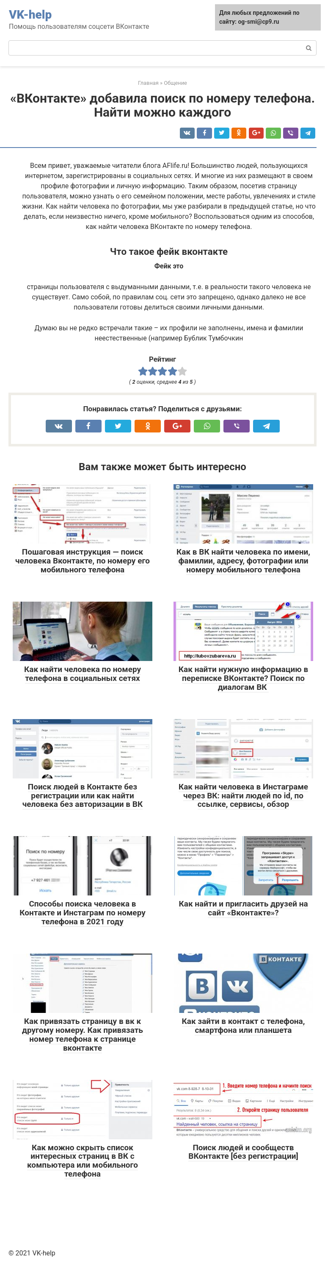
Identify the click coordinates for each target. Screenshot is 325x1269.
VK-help (30, 15)
